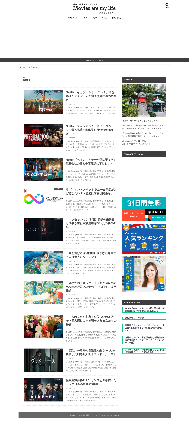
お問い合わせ (116, 19)
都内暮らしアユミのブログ (93, 426)
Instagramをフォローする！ (135, 142)
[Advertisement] (94, 41)
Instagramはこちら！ (95, 62)
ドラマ (94, 19)
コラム (104, 19)
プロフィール (72, 19)
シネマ (84, 19)
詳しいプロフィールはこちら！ (137, 145)
